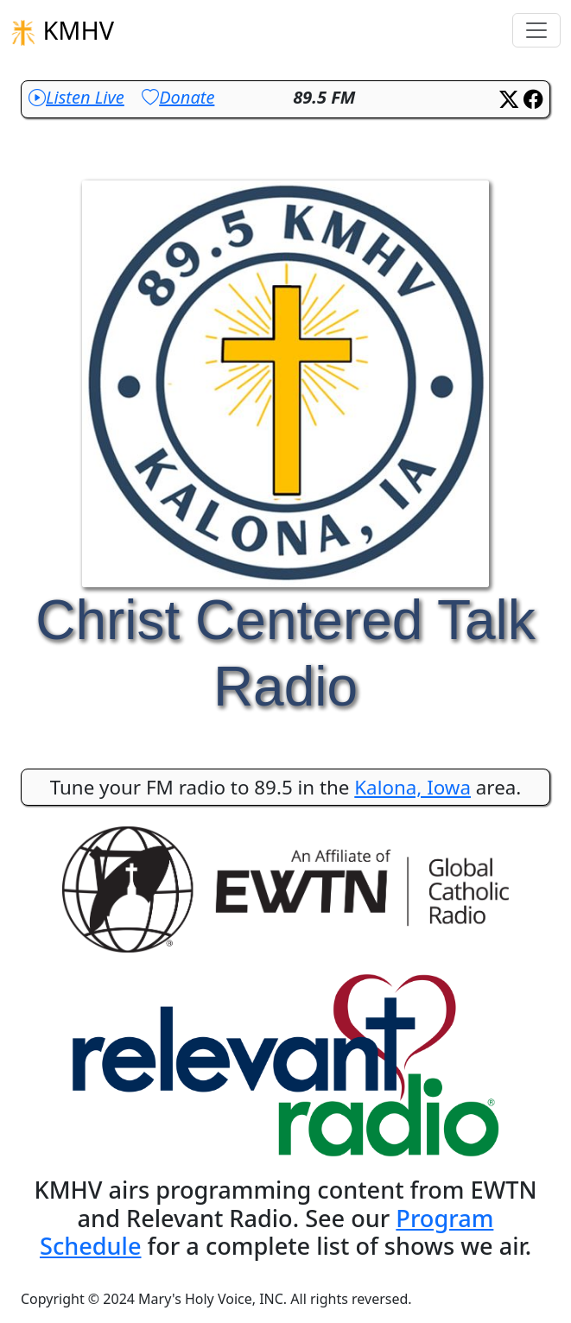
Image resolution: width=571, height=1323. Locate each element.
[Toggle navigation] (536, 30)
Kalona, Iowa (412, 787)
